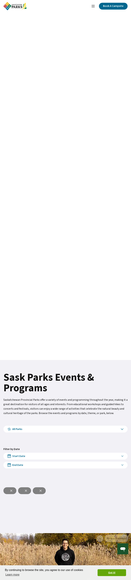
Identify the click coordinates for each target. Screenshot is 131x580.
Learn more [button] (12, 574)
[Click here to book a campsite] (113, 6)
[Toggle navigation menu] (93, 6)
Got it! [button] (111, 572)
